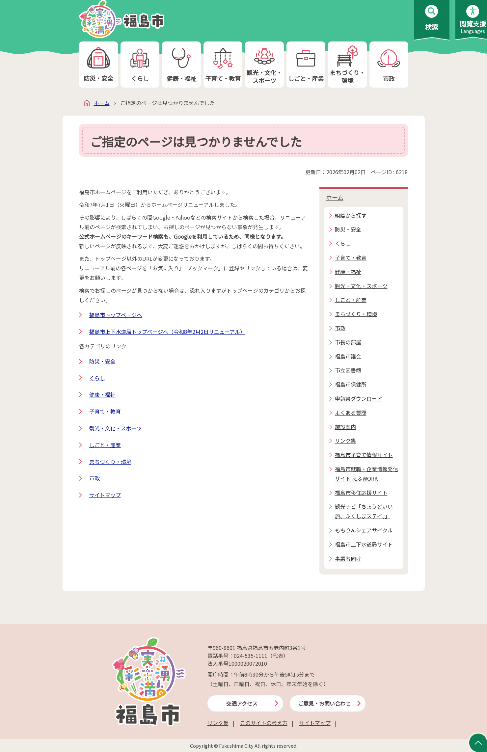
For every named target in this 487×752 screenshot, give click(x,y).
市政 (388, 65)
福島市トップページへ (115, 315)
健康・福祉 (181, 65)
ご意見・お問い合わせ (324, 703)
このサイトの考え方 (263, 723)
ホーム (102, 103)
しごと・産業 (306, 65)
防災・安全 (98, 64)
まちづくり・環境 (347, 65)
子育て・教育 (223, 65)
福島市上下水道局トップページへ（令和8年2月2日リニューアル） (167, 332)
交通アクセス (241, 703)
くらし (139, 65)
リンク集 (218, 723)
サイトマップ (105, 495)
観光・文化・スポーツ (264, 65)
